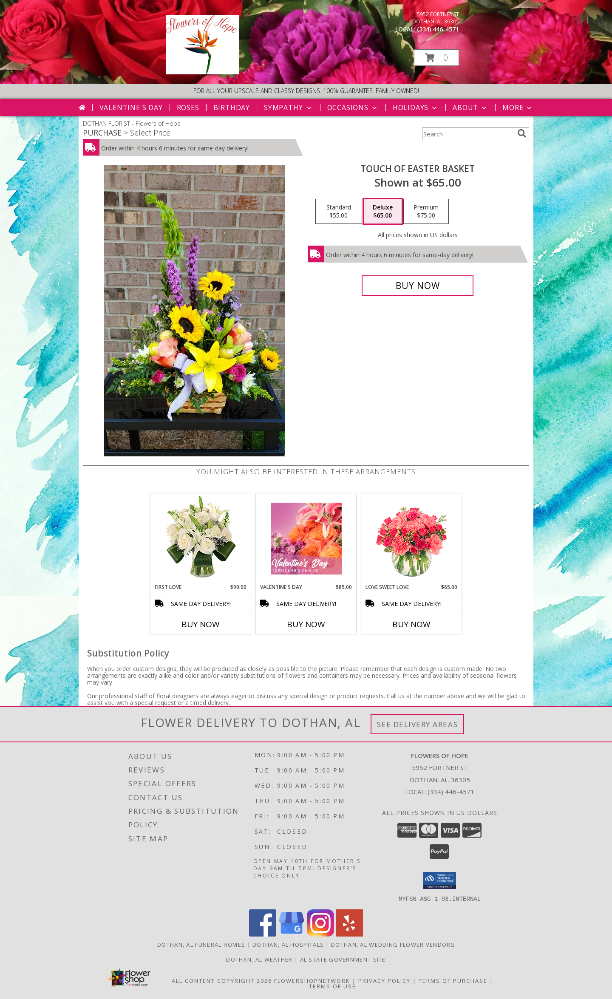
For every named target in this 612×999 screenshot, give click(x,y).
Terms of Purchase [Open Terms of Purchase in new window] (453, 980)
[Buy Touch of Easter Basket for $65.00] (417, 285)
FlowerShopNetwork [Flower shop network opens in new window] (312, 980)
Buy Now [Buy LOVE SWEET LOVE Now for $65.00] (411, 624)
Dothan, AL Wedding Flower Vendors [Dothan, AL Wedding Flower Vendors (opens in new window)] (393, 944)
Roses (188, 107)
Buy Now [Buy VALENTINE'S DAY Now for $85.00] (306, 624)
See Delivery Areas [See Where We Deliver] (417, 724)
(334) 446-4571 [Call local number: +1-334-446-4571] (438, 29)
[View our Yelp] (349, 934)
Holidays (416, 107)
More (517, 107)
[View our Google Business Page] (291, 934)
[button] (436, 57)
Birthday (231, 107)
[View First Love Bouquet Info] (200, 538)
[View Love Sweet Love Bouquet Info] (411, 538)
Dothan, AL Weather (259, 959)
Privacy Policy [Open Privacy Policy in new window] (384, 980)
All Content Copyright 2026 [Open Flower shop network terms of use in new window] (222, 980)
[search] (522, 133)
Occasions (353, 107)
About (470, 107)
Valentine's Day (131, 107)
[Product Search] (467, 134)
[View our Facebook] (262, 934)
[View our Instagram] (320, 934)
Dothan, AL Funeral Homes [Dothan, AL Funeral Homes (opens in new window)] (201, 944)
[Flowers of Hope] (202, 72)
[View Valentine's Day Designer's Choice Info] (306, 538)
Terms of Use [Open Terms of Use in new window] (332, 986)
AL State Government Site (343, 959)
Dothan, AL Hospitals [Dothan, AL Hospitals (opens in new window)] (288, 944)
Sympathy (288, 107)
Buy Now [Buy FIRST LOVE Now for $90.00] (200, 624)
